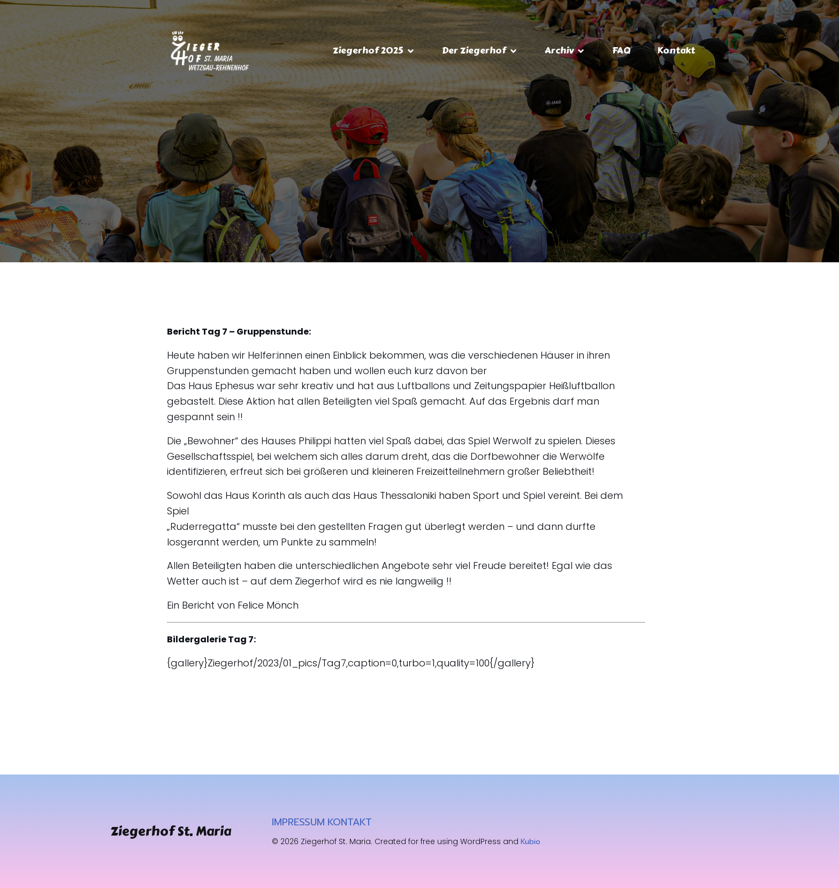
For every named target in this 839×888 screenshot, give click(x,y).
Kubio (530, 841)
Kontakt (676, 50)
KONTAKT (349, 822)
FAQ (621, 50)
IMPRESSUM (298, 822)
